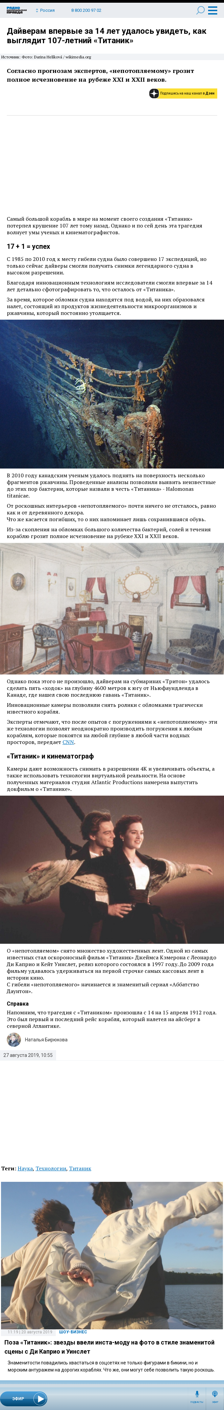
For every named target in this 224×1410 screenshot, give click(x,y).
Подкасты (197, 1402)
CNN (68, 742)
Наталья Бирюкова (46, 1039)
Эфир (215, 1402)
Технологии (50, 1168)
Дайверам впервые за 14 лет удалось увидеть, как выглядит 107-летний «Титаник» (106, 35)
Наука (25, 1168)
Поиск (200, 10)
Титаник (80, 1168)
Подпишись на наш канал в (187, 93)
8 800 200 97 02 (86, 10)
